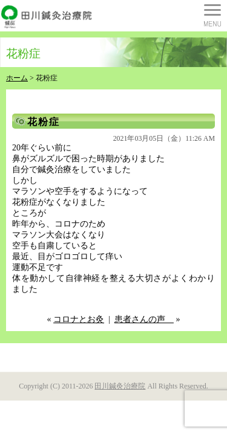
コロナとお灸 (78, 319)
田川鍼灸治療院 (119, 386)
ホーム (17, 78)
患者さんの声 (144, 319)
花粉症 (43, 122)
